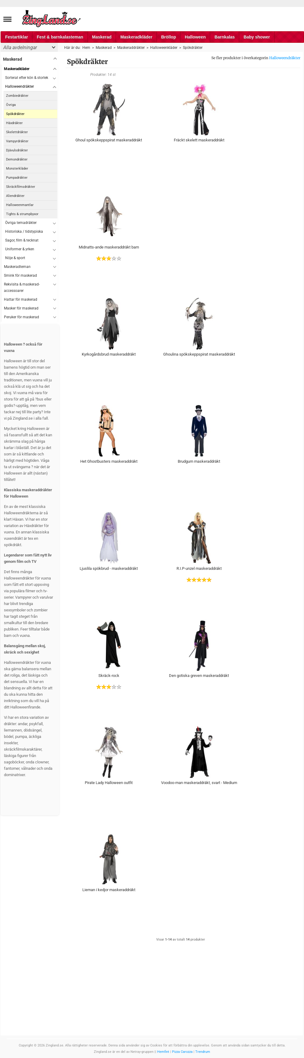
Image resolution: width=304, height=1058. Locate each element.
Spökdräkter (15, 114)
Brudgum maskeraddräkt (199, 461)
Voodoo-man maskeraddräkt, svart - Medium (199, 782)
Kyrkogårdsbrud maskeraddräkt (109, 354)
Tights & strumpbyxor (22, 214)
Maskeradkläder (136, 37)
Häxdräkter (14, 123)
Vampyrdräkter (17, 141)
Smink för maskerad (20, 275)
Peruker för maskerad (21, 317)
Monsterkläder (17, 169)
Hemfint (163, 1052)
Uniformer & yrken (19, 249)
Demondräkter (17, 159)
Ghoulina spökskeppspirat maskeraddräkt (199, 354)
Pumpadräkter (17, 178)
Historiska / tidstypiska (24, 231)
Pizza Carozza (182, 1052)
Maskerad (102, 37)
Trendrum (202, 1052)
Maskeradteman (17, 267)
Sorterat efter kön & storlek (26, 78)
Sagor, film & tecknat (21, 240)
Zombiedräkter (17, 96)
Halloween (195, 37)
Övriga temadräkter (21, 223)
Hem (86, 48)
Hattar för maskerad (20, 299)
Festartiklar (16, 37)
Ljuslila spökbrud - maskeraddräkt (109, 568)
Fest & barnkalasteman (60, 37)
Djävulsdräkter (17, 150)
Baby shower (256, 37)
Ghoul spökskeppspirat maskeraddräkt (108, 140)
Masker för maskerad (21, 308)
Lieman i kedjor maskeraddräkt (108, 889)
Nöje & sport (15, 258)
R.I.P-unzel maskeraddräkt (199, 568)
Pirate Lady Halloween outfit (109, 782)
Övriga (11, 105)
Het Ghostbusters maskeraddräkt (108, 461)
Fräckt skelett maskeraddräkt (199, 140)
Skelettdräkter (17, 132)
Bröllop (168, 37)
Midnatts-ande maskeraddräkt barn (109, 247)
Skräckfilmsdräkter (20, 187)
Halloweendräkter (284, 58)
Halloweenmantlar (20, 205)
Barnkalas (224, 37)
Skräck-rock (108, 675)
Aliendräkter (15, 196)
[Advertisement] (199, 231)
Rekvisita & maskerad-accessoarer (22, 287)
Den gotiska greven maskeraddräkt (199, 675)
